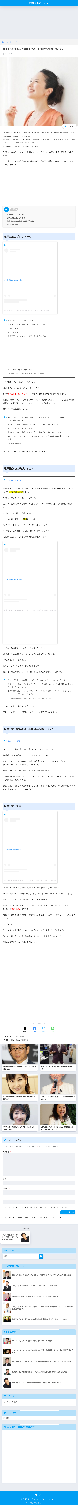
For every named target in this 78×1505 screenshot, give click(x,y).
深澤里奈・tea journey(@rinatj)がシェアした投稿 (19, 610)
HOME (39, 1495)
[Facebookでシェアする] (34, 1029)
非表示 (14, 209)
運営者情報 (25, 1499)
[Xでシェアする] (25, 1029)
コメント (7, 1152)
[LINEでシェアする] (52, 1029)
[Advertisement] (39, 24)
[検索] (41, 1256)
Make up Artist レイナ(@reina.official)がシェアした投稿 (21, 310)
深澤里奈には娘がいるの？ (16, 218)
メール (6, 1189)
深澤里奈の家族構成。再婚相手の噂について (22, 221)
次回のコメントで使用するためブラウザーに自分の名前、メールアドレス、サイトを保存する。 (38, 1207)
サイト (5, 1198)
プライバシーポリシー (38, 1499)
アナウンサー (19, 1036)
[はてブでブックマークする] (43, 1029)
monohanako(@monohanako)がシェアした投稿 (19, 880)
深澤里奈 (25, 1040)
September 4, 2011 (15, 480)
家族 (17, 1040)
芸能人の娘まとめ (39, 3)
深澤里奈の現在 (12, 225)
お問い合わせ (52, 1499)
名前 (5, 1179)
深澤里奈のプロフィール (15, 214)
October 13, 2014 (14, 741)
